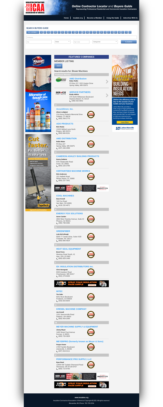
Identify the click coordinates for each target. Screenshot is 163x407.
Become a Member (96, 18)
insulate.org (80, 18)
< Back (58, 65)
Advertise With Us (130, 18)
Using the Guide (113, 18)
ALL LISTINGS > (32, 32)
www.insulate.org (81, 397)
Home (70, 18)
